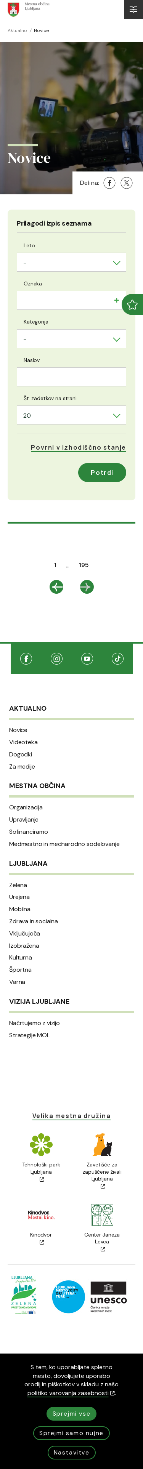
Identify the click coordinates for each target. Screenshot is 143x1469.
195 (84, 565)
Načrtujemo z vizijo (34, 1023)
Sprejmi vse (72, 1414)
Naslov (32, 360)
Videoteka (23, 742)
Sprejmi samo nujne (71, 1433)
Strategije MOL (29, 1035)
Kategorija (36, 321)
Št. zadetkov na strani (50, 398)
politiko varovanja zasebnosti (71, 1393)
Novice (18, 730)
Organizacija (26, 807)
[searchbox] (25, 299)
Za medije (22, 767)
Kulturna (20, 957)
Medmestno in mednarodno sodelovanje (64, 844)
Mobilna (20, 909)
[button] (78, 447)
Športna (20, 970)
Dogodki (20, 754)
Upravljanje (24, 819)
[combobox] (71, 262)
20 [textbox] (27, 416)
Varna (17, 982)
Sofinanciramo (28, 832)
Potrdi (102, 472)
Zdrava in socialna (33, 921)
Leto (29, 245)
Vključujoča (24, 933)
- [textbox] (24, 263)
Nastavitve (72, 1452)
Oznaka (33, 283)
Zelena (18, 885)
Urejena (19, 897)
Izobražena (24, 946)
